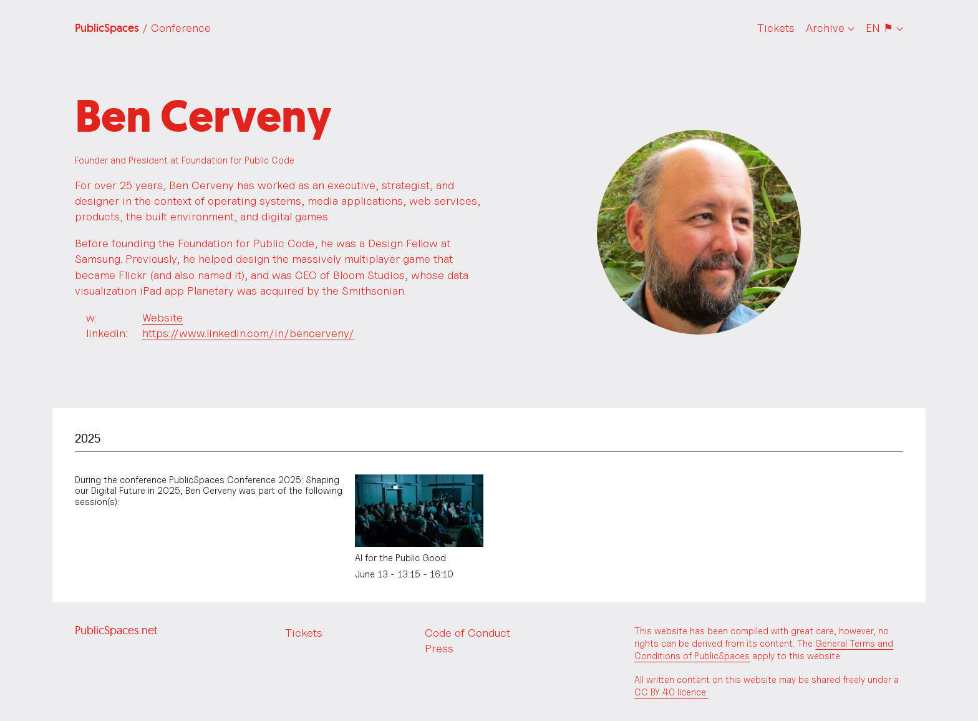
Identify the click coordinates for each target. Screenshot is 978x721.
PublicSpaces (143, 28)
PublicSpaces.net (116, 630)
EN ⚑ (879, 27)
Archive (825, 27)
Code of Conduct (467, 632)
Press (439, 648)
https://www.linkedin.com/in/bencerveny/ (248, 333)
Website (162, 317)
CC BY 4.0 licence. (671, 692)
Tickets (776, 27)
